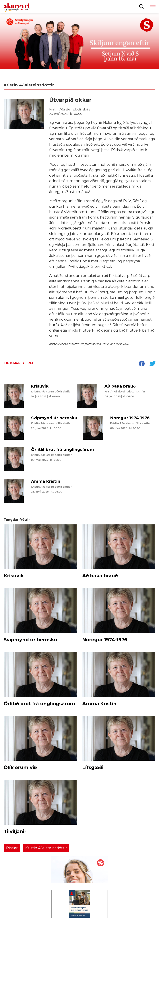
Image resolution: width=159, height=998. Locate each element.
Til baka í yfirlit (19, 363)
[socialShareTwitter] (152, 364)
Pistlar (12, 848)
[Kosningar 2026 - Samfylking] (79, 45)
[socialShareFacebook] (141, 364)
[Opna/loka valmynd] (152, 6)
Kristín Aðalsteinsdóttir (46, 848)
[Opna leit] (141, 6)
